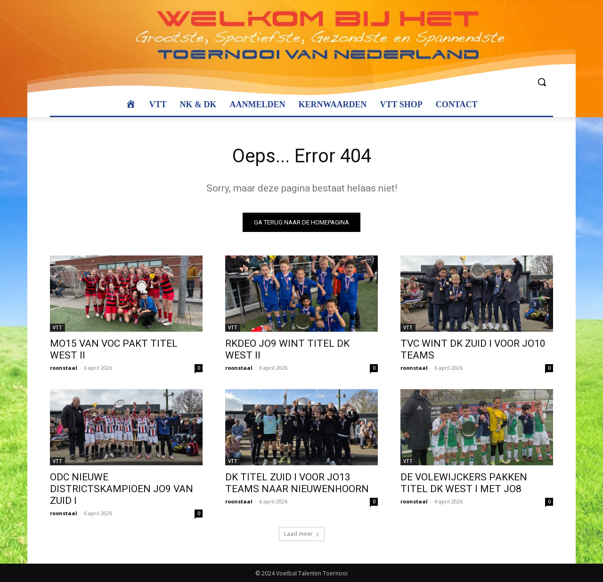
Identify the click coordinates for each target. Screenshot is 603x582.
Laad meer (301, 534)
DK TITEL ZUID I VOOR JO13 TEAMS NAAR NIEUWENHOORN (297, 482)
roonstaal (63, 367)
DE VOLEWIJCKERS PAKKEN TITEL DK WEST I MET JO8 (463, 482)
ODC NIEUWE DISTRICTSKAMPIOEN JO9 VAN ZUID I (121, 488)
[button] (541, 82)
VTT (57, 327)
